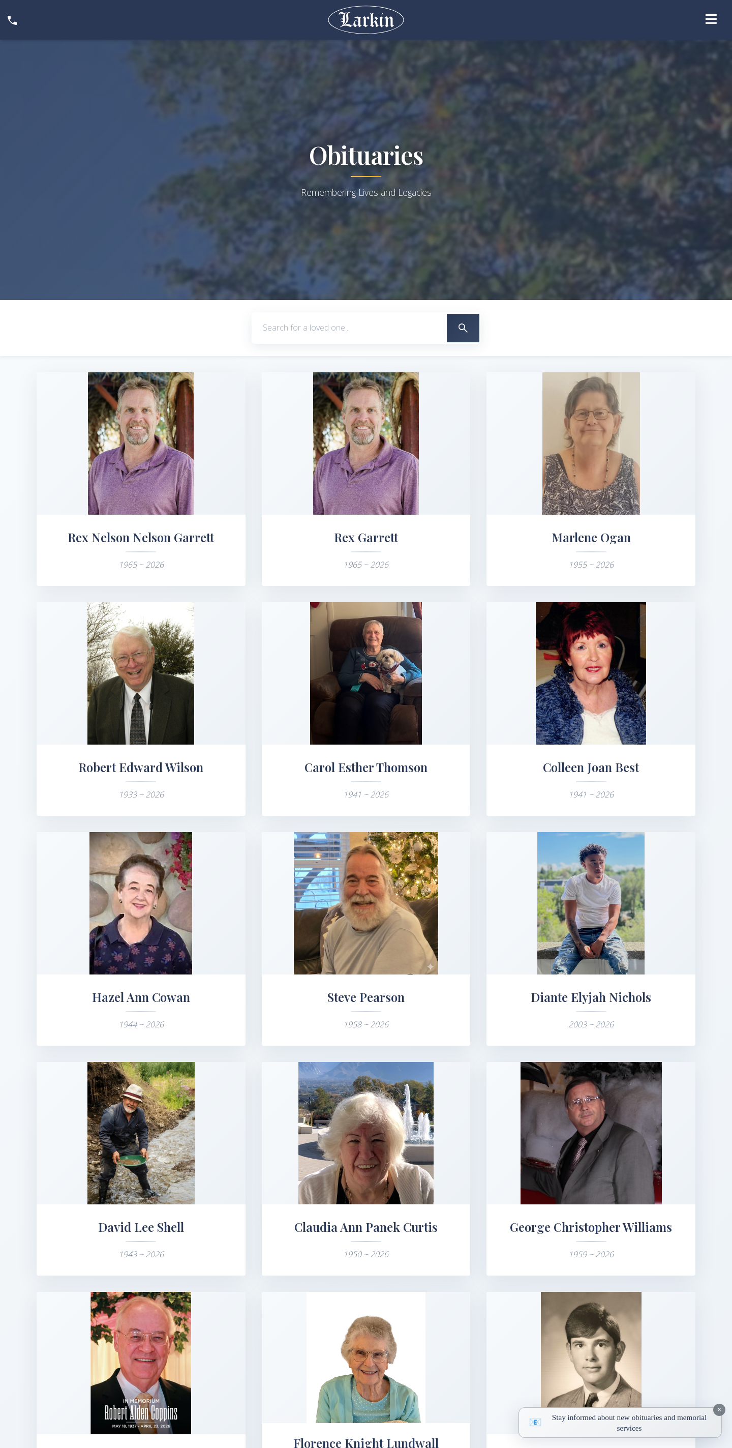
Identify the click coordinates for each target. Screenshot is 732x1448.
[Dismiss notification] (719, 1410)
